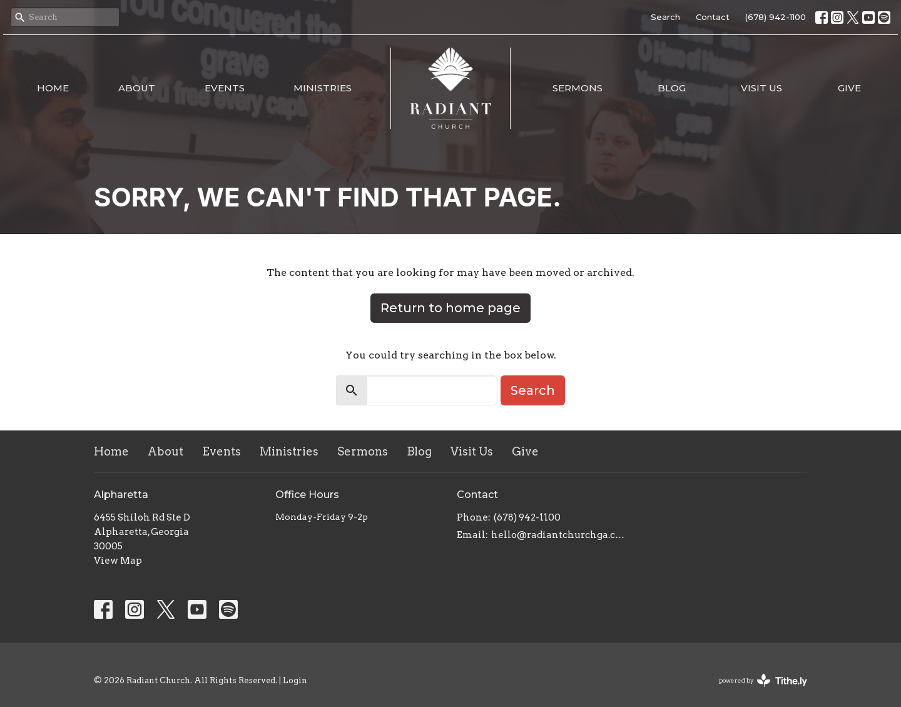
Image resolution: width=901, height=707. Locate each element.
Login (295, 680)
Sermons (577, 88)
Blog (672, 88)
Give (849, 88)
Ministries (322, 88)
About (136, 88)
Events (225, 88)
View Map (118, 560)
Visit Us (761, 88)
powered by (763, 680)
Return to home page (450, 307)
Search (665, 17)
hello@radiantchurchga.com (558, 535)
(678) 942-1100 (775, 17)
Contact (713, 17)
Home (53, 88)
